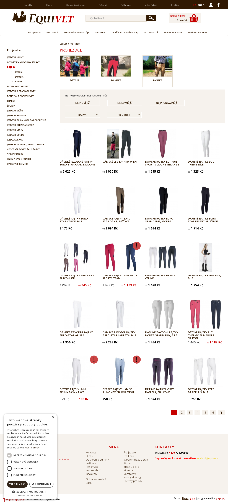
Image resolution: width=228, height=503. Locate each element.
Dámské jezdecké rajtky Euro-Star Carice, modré (77, 163)
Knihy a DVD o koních (19, 158)
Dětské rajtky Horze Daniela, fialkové (159, 390)
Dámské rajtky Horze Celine (160, 277)
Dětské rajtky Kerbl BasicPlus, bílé (202, 390)
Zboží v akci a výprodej (124, 32)
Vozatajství (151, 32)
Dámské (19, 76)
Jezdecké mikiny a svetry (20, 125)
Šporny (11, 105)
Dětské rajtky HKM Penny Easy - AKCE (73, 390)
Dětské (18, 71)
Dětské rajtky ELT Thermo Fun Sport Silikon (201, 335)
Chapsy (11, 101)
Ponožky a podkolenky (20, 96)
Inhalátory (175, 5)
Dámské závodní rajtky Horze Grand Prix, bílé (161, 333)
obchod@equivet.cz (208, 458)
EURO (201, 5)
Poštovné (103, 5)
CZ (194, 5)
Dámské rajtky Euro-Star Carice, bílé (74, 220)
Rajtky (11, 67)
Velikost (124, 114)
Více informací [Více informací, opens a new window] (32, 447)
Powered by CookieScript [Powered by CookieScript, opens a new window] (30, 495)
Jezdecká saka (15, 139)
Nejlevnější (124, 102)
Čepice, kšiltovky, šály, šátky (23, 149)
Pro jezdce (34, 32)
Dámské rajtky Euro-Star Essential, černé (203, 220)
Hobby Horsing (173, 32)
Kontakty (28, 5)
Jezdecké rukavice (16, 115)
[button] (30, 491)
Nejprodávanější (167, 102)
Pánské (18, 81)
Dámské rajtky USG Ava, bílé (204, 277)
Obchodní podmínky (75, 5)
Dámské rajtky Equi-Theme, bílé (202, 163)
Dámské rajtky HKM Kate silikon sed (77, 277)
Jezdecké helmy (15, 57)
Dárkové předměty (17, 163)
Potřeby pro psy (197, 32)
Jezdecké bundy (15, 134)
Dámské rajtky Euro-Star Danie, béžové (117, 220)
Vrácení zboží (151, 5)
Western (100, 32)
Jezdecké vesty (15, 130)
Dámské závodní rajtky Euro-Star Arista (76, 333)
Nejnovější (82, 102)
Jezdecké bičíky (15, 110)
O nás (48, 5)
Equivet (63, 43)
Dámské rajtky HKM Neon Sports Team (120, 277)
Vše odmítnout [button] (41, 484)
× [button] (53, 417)
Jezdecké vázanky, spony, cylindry (26, 144)
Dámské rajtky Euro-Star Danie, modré (159, 220)
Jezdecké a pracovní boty (21, 91)
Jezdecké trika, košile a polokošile (26, 120)
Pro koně (52, 32)
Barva (82, 114)
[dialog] (30, 456)
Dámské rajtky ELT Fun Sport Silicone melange (162, 163)
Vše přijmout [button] (17, 484)
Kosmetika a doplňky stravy (23, 62)
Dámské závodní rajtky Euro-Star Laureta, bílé (119, 333)
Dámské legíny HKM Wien (119, 161)
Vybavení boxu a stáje (76, 32)
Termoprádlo (15, 154)
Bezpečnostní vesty (18, 86)
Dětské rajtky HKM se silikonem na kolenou (118, 390)
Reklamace (126, 5)
